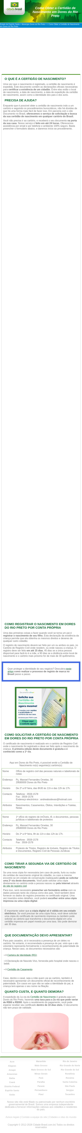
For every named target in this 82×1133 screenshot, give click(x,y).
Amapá (12, 1070)
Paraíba (41, 1082)
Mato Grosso (41, 1065)
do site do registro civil (15, 886)
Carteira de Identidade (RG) (22, 955)
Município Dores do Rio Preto (33, 24)
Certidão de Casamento (19, 969)
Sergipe (70, 1090)
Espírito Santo (12, 1090)
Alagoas (12, 1066)
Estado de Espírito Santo (10, 24)
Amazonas (12, 1074)
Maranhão (41, 1061)
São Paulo (70, 1086)
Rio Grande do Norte (70, 1065)
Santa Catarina (70, 1082)
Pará (41, 1078)
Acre (12, 1061)
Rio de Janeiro (70, 1061)
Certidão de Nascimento (43, 997)
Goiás (12, 1094)
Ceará (12, 1082)
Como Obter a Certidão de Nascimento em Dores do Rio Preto (55, 12)
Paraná (41, 1086)
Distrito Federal (12, 1086)
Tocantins (70, 1094)
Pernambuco (41, 1090)
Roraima (70, 1078)
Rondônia (70, 1074)
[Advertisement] (41, 50)
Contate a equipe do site (34, 1117)
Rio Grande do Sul (70, 1070)
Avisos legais (12, 1117)
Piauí (40, 1094)
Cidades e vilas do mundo (62, 1117)
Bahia (12, 1078)
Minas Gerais (40, 1074)
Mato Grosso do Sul (41, 1070)
